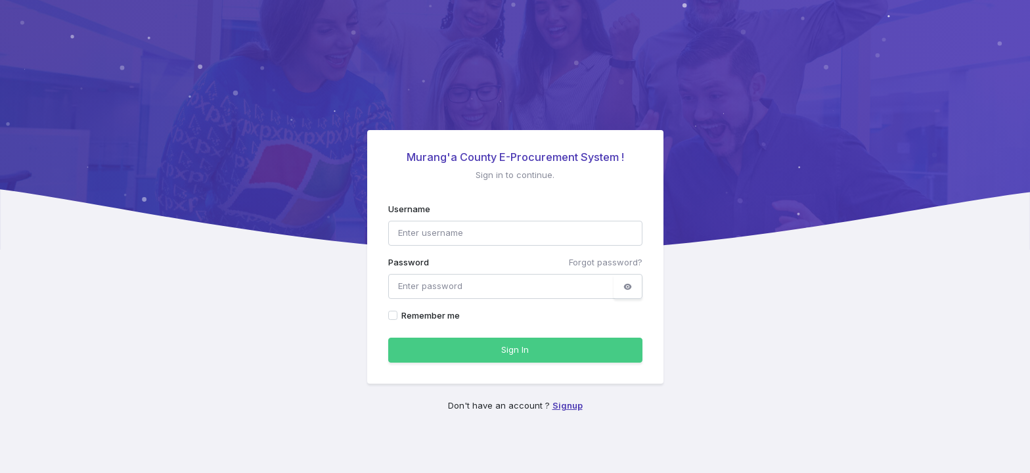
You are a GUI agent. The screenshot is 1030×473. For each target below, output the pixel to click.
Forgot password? (605, 262)
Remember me (430, 315)
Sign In (515, 349)
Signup (567, 405)
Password (408, 262)
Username (409, 209)
